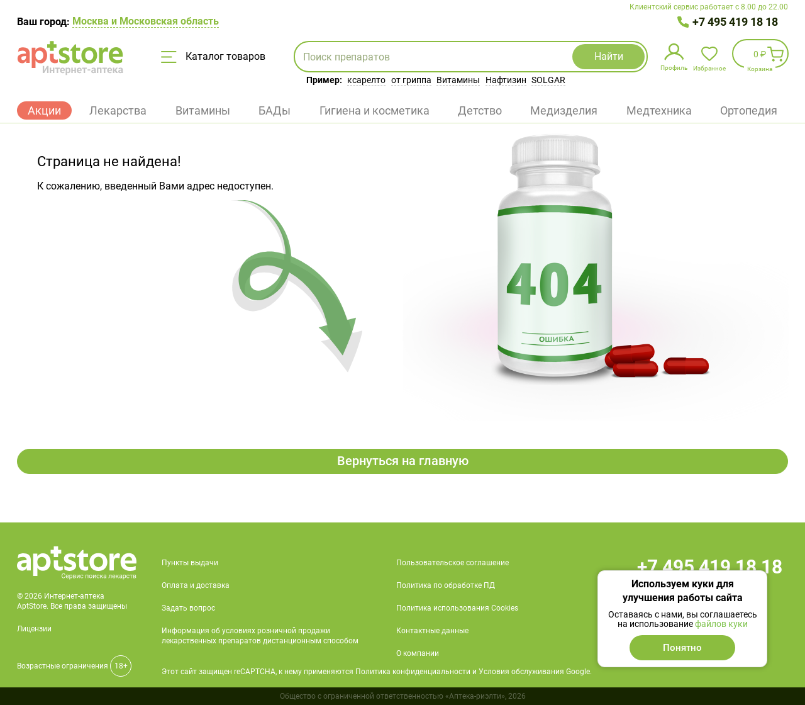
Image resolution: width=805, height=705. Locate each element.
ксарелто (366, 80)
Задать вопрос (188, 608)
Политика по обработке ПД (445, 585)
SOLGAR (548, 80)
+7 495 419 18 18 (735, 21)
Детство (480, 110)
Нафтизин (506, 80)
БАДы (274, 110)
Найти (603, 56)
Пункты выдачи (190, 562)
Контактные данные (432, 630)
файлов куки (721, 624)
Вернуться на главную (403, 461)
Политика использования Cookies (457, 608)
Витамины (458, 80)
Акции (44, 110)
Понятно (682, 647)
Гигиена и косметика (374, 110)
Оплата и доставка (196, 585)
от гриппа (411, 80)
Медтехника (659, 110)
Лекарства (118, 110)
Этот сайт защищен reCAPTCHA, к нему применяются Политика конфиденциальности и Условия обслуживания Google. (377, 671)
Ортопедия (748, 110)
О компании (417, 653)
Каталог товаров (213, 56)
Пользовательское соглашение (452, 562)
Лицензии (34, 628)
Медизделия (563, 110)
